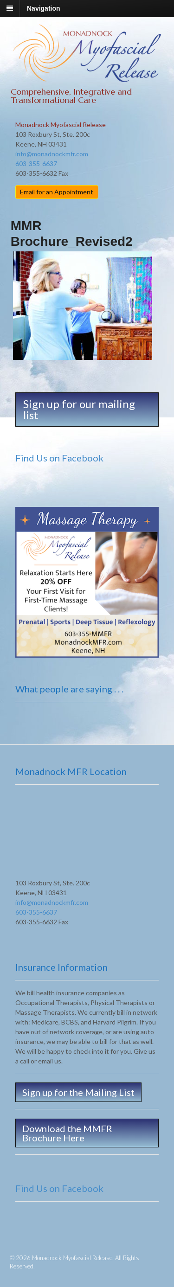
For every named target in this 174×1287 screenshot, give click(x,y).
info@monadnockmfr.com (51, 154)
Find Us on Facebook (59, 457)
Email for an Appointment (56, 192)
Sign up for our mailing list (79, 409)
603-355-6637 (36, 163)
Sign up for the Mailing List (78, 1092)
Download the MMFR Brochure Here (67, 1133)
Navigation (43, 8)
